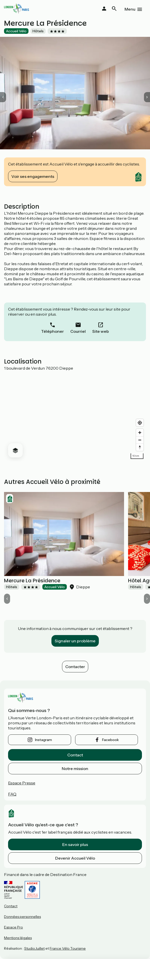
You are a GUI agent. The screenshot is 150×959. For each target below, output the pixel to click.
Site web (100, 331)
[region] (75, 416)
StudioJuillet (34, 948)
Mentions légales (18, 938)
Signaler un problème (75, 640)
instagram (43, 739)
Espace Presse (21, 782)
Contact (75, 754)
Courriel (78, 331)
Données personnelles (22, 916)
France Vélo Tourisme (68, 948)
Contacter (75, 666)
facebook (110, 739)
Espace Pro (13, 927)
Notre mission (75, 768)
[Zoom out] (139, 440)
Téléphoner (52, 331)
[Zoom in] (139, 432)
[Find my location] (139, 422)
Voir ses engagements (32, 176)
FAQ (12, 794)
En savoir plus (75, 844)
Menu (130, 9)
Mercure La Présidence (32, 580)
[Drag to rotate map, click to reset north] (139, 447)
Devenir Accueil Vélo (75, 858)
